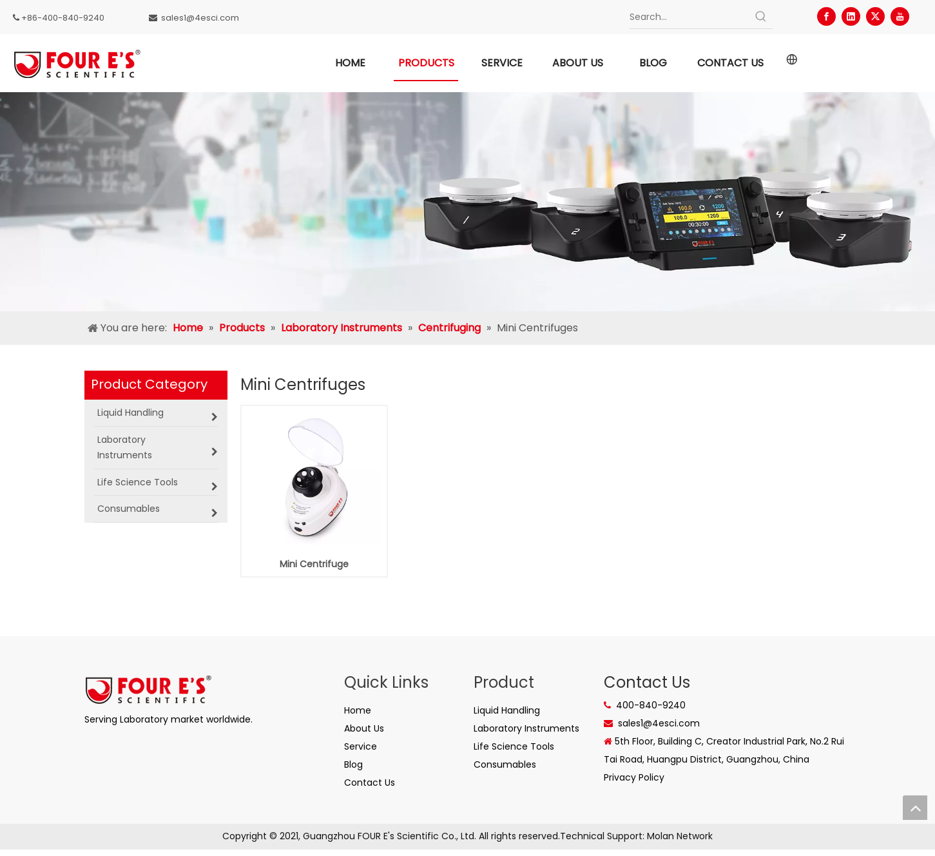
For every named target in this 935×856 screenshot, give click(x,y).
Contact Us (369, 782)
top (915, 807)
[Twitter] (875, 16)
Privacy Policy (634, 777)
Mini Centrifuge (314, 564)
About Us (364, 728)
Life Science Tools (514, 746)
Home (357, 710)
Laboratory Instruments (526, 728)
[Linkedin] (851, 16)
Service (360, 746)
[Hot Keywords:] (761, 16)
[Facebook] (826, 16)
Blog (353, 764)
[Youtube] (900, 16)
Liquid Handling (507, 710)
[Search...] (689, 16)
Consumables (505, 764)
